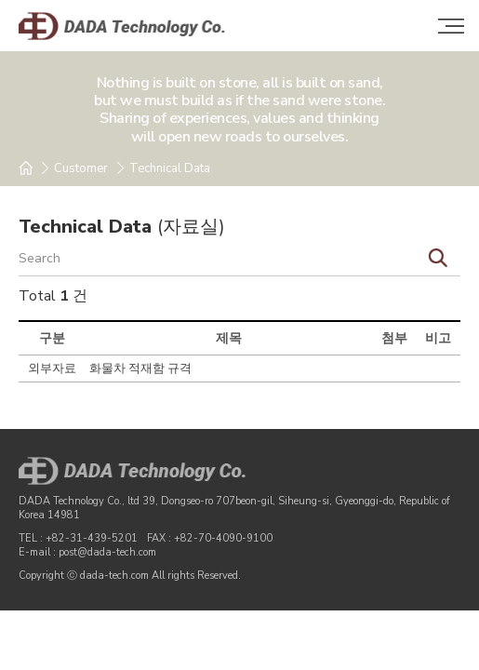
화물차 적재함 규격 (140, 368)
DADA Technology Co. (139, 25)
